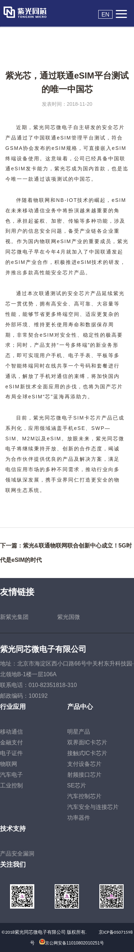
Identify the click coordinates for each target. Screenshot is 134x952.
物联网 (8, 764)
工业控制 (11, 785)
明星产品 (78, 732)
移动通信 (11, 732)
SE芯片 (76, 785)
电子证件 (11, 753)
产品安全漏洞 (17, 854)
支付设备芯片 (84, 764)
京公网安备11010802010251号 (74, 943)
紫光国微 (68, 617)
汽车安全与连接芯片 (93, 807)
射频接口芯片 (84, 775)
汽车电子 (11, 775)
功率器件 (78, 818)
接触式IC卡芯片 (87, 753)
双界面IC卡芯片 (87, 742)
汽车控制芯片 (84, 796)
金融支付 (11, 742)
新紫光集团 (14, 617)
